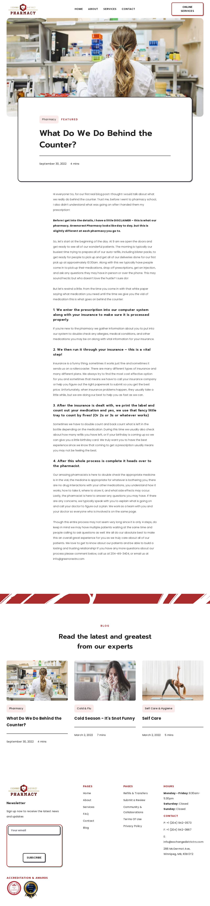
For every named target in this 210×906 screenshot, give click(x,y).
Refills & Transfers (135, 793)
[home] (23, 9)
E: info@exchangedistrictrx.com (183, 839)
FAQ (86, 814)
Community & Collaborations (133, 809)
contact (128, 9)
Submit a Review (134, 800)
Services (88, 807)
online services (187, 9)
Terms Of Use (132, 819)
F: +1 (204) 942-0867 (177, 830)
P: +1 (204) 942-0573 (177, 823)
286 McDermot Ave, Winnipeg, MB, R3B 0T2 (178, 851)
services (109, 9)
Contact (88, 821)
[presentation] (34, 844)
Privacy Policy (132, 826)
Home (79, 9)
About (93, 9)
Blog (86, 828)
